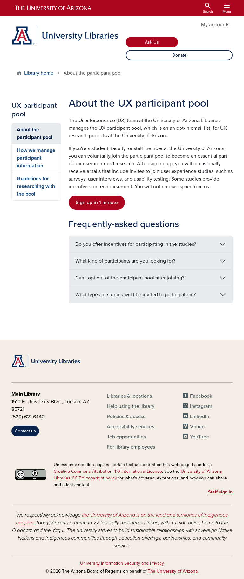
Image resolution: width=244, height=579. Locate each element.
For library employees (131, 447)
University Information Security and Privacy (122, 563)
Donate (179, 55)
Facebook (201, 396)
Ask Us (152, 42)
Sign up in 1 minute (97, 202)
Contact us (25, 431)
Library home (38, 73)
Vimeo (197, 427)
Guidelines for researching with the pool (36, 186)
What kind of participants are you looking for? (125, 261)
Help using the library (130, 406)
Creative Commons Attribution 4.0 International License (108, 471)
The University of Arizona (173, 571)
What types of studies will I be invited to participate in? (135, 295)
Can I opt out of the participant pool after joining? (129, 278)
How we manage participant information (36, 158)
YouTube (199, 437)
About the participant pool (34, 134)
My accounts (215, 25)
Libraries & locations (129, 396)
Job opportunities (126, 437)
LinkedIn (199, 416)
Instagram (201, 406)
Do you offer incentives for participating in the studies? (135, 244)
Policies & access (126, 416)
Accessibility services (130, 427)
